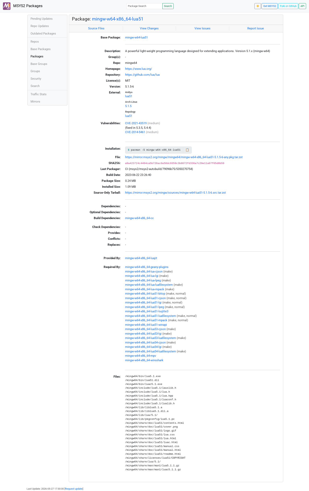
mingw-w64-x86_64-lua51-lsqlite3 (146, 311)
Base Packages (41, 49)
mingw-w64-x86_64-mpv (140, 356)
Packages (37, 56)
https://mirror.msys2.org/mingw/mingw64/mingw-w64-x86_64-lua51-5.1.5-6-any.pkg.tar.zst (184, 157)
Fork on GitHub (288, 6)
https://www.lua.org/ (138, 69)
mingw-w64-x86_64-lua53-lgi (143, 333)
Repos (35, 41)
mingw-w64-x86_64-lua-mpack (144, 289)
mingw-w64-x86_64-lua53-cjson (145, 329)
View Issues (202, 28)
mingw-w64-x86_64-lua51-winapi (146, 325)
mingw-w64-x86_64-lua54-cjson (145, 342)
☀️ (257, 6)
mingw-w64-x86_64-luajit (141, 258)
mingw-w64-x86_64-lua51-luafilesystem (150, 316)
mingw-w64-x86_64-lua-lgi (141, 276)
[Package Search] (144, 6)
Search (168, 6)
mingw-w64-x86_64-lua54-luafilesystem (150, 351)
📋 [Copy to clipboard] (187, 150)
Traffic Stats (39, 94)
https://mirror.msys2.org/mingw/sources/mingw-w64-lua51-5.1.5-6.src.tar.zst (175, 192)
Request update (74, 488)
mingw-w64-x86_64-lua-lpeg (143, 280)
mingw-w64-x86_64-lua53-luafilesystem (150, 338)
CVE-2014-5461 (135, 132)
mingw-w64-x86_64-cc (139, 218)
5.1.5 (128, 106)
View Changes (149, 28)
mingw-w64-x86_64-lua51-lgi (143, 302)
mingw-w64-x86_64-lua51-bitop (145, 293)
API (302, 6)
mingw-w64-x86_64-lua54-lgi (143, 347)
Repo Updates (40, 26)
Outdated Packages (43, 33)
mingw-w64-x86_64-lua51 (117, 18)
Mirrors (35, 101)
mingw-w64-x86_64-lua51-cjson (145, 298)
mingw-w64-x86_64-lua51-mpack (146, 320)
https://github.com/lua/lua (142, 75)
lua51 (128, 96)
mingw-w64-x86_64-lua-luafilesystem (149, 285)
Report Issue (255, 28)
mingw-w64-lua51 (136, 37)
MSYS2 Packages (23, 6)
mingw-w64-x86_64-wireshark (144, 360)
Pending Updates (42, 19)
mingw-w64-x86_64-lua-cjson (144, 271)
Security (36, 78)
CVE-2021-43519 (136, 123)
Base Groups (39, 64)
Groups (35, 71)
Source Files (96, 28)
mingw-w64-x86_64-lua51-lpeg (144, 307)
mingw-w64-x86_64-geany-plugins (146, 267)
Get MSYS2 (269, 6)
